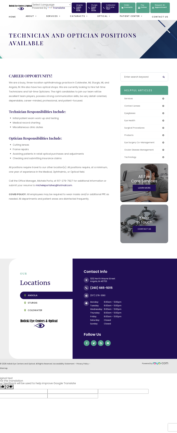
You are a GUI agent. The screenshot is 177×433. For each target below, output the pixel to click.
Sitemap (4, 370)
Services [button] (53, 16)
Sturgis (32, 305)
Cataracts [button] (78, 16)
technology (131, 159)
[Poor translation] (9, 389)
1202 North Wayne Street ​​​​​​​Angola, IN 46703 (102, 282)
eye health (130, 121)
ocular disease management (141, 151)
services (129, 98)
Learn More (144, 190)
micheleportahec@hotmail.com (54, 185)
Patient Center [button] (131, 16)
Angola (33, 297)
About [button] (31, 16)
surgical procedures (135, 129)
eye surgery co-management (141, 144)
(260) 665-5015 (101, 290)
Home (12, 16)
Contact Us (160, 16)
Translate (56, 8)
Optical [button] (103, 16)
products (129, 136)
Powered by (155, 365)
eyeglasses (130, 113)
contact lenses (133, 106)
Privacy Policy (83, 366)
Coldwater (35, 312)
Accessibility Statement (63, 366)
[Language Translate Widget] (51, 5)
